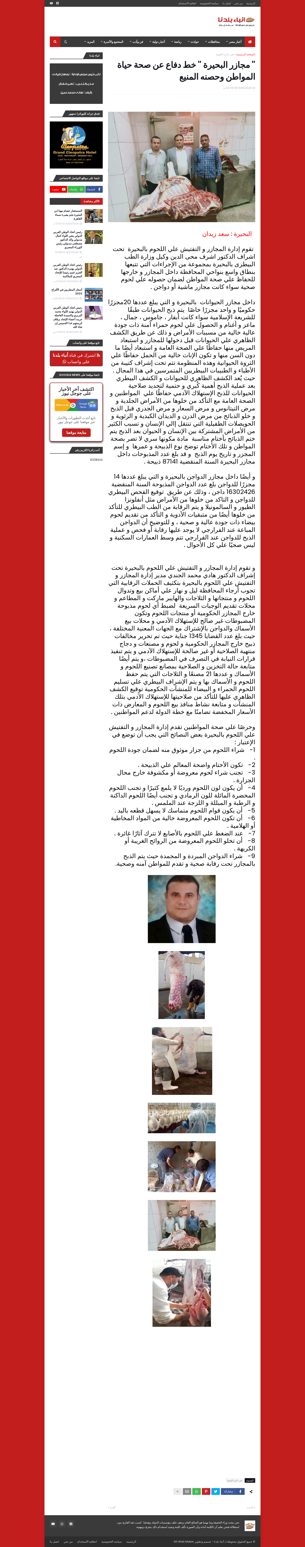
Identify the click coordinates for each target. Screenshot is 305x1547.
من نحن (238, 3)
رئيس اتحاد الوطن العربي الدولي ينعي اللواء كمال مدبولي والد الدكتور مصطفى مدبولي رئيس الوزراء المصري (67, 239)
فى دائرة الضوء (225, 54)
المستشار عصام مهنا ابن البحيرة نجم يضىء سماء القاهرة (68, 214)
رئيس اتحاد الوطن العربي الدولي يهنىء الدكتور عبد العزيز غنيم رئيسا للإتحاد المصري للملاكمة (67, 271)
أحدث (250, 1507)
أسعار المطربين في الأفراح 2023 (66, 291)
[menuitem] (250, 41)
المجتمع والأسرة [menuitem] (113, 42)
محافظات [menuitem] (214, 42)
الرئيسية (250, 3)
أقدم (112, 1507)
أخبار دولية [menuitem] (158, 42)
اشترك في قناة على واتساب (76, 358)
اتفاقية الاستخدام (187, 3)
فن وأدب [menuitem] (137, 42)
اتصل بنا (226, 3)
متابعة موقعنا (76, 432)
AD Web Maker (184, 1542)
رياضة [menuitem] (178, 42)
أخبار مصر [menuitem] (235, 42)
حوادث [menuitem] (195, 42)
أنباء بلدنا (219, 1542)
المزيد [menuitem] (90, 42)
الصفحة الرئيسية (245, 54)
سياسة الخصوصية (209, 3)
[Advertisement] (127, 21)
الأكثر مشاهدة (92, 201)
